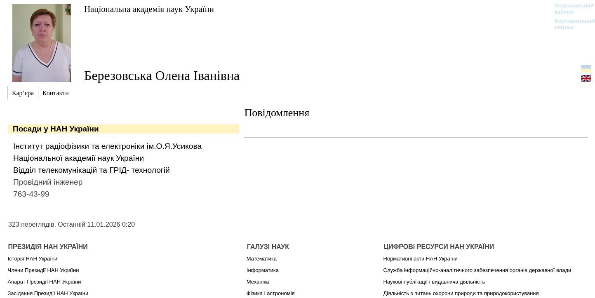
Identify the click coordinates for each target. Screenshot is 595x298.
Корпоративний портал (570, 24)
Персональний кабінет (570, 8)
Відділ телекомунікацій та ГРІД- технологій (91, 170)
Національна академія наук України (149, 9)
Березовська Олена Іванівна (162, 75)
